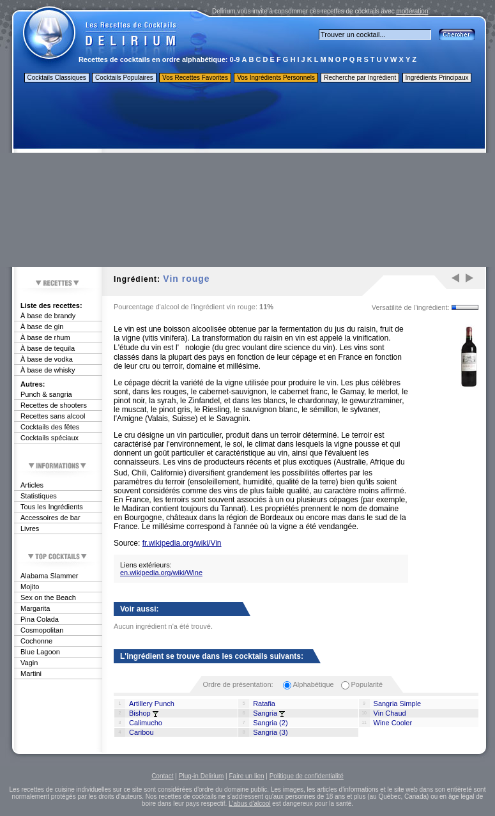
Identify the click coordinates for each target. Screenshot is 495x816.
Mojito (29, 586)
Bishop (140, 713)
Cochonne (36, 641)
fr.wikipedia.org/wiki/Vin (182, 543)
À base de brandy (47, 315)
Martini (31, 673)
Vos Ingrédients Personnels (276, 77)
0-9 (235, 59)
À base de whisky (47, 370)
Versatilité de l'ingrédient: (411, 307)
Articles (31, 485)
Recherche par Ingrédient (360, 77)
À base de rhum (45, 337)
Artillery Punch (151, 703)
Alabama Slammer (49, 576)
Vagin (29, 662)
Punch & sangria (46, 394)
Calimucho (145, 723)
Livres (29, 528)
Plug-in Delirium (201, 776)
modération (412, 11)
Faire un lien (246, 776)
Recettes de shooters (53, 405)
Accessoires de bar (50, 517)
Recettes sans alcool (53, 416)
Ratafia (264, 703)
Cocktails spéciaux (49, 438)
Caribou (141, 732)
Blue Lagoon (40, 652)
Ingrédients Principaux (437, 77)
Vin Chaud (390, 713)
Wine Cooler (393, 723)
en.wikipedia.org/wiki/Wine (161, 572)
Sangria (265, 713)
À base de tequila (47, 348)
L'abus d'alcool (250, 803)
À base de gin (41, 326)
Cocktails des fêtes (49, 427)
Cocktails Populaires (124, 77)
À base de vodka (46, 359)
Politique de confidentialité (307, 776)
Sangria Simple (398, 703)
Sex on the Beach (48, 597)
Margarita (35, 608)
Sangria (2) (270, 723)
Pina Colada (39, 619)
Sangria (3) (270, 732)
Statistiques (38, 496)
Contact (162, 776)
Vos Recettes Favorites (195, 77)
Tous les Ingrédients (51, 507)
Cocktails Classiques (56, 77)
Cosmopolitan (41, 630)
